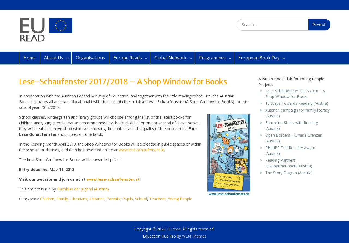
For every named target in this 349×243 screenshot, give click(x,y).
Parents (113, 198)
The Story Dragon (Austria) (289, 172)
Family (62, 198)
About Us (53, 58)
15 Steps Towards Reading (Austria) (296, 103)
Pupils (127, 198)
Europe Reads (127, 58)
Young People (180, 198)
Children (47, 198)
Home (29, 58)
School (141, 198)
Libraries (96, 198)
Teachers (157, 198)
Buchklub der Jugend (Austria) (83, 189)
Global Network (170, 58)
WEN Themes (194, 236)
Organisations (90, 58)
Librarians (78, 198)
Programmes (212, 58)
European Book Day (258, 58)
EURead (173, 229)
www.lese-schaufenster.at (141, 149)
